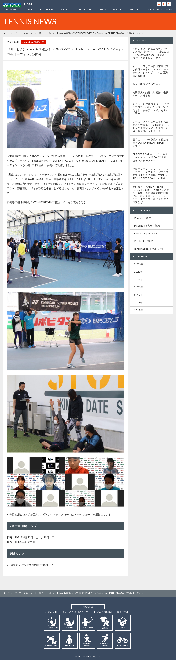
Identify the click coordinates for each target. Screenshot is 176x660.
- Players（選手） (143, 217)
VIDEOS (102, 9)
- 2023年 (138, 263)
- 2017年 (138, 310)
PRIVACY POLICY (102, 611)
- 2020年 (138, 287)
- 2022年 (138, 271)
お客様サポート (125, 611)
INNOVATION (84, 9)
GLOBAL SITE (50, 611)
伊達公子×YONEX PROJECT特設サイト (33, 565)
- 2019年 (138, 294)
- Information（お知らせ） (148, 248)
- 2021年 (138, 279)
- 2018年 (138, 302)
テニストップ (10, 33)
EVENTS (117, 9)
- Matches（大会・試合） (148, 225)
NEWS (29, 9)
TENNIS (29, 4)
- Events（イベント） (145, 233)
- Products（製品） (144, 241)
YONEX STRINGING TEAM (158, 9)
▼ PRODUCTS (46, 9)
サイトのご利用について (75, 611)
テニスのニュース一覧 (30, 33)
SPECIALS (133, 9)
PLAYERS (65, 9)
